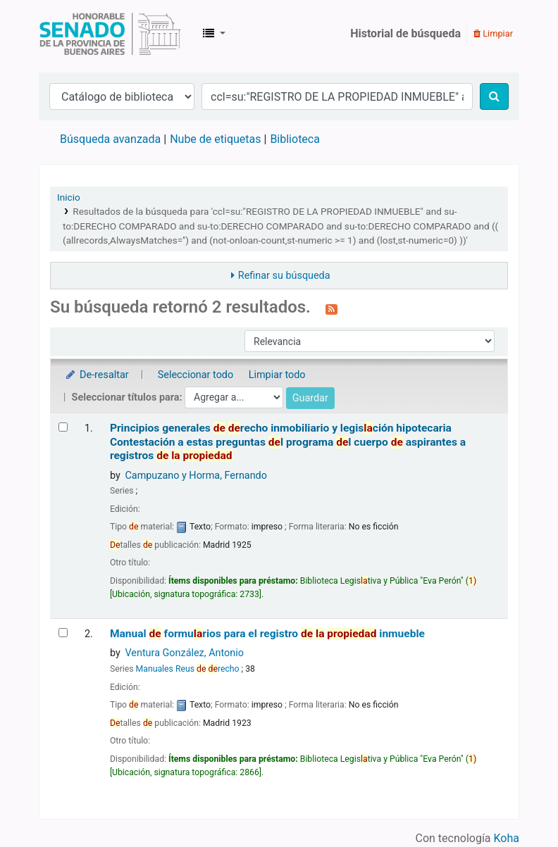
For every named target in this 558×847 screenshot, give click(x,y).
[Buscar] (494, 96)
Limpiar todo (277, 375)
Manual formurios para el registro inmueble (267, 633)
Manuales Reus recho (188, 669)
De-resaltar (96, 375)
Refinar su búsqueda (284, 276)
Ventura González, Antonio (184, 653)
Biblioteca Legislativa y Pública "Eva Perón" (109, 34)
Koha (506, 838)
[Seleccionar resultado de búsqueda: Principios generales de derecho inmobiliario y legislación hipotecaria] (63, 427)
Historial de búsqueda (405, 33)
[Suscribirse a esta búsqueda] (331, 308)
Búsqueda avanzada (110, 139)
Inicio (68, 197)
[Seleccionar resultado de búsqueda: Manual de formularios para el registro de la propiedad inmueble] (63, 632)
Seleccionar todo (195, 375)
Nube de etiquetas (215, 139)
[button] (214, 34)
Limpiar (493, 33)
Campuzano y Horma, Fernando (195, 476)
